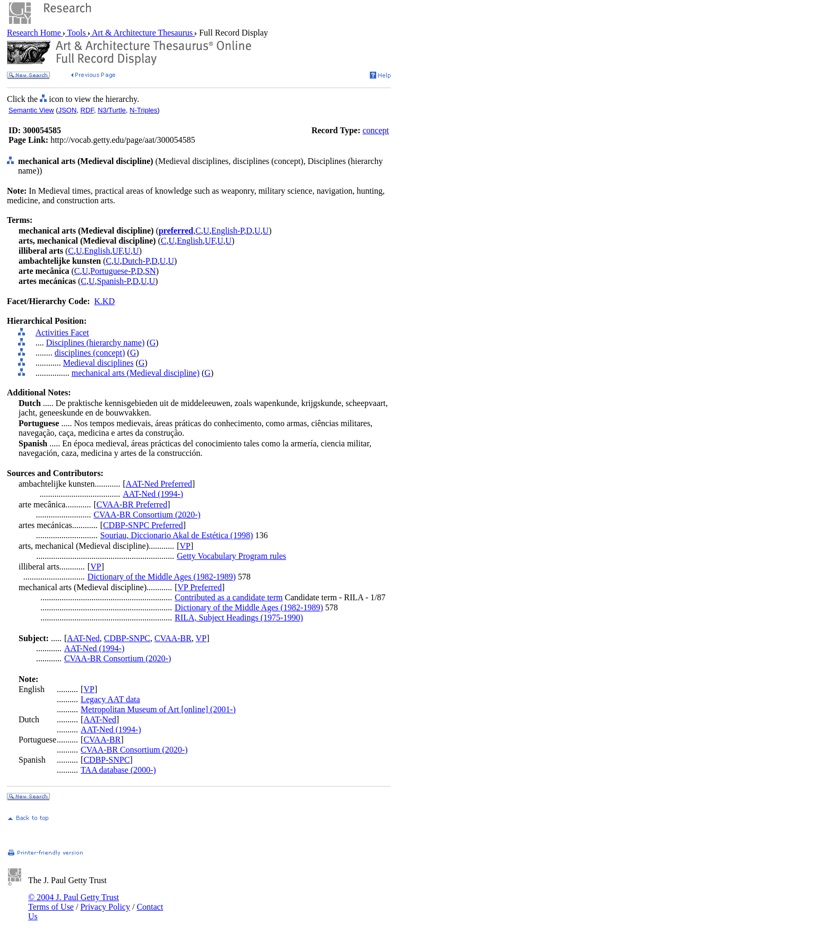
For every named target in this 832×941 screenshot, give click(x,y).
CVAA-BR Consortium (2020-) (147, 514)
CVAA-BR (173, 638)
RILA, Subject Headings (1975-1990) (239, 617)
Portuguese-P (112, 270)
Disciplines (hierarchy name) (95, 342)
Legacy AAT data (110, 699)
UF (210, 240)
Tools (76, 32)
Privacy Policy (105, 906)
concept (375, 130)
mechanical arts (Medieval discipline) (136, 372)
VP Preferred (200, 587)
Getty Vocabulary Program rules (231, 555)
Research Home (35, 32)
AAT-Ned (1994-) (153, 493)
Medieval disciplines (98, 362)
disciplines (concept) (90, 352)
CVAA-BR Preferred (132, 504)
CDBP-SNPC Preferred (143, 525)
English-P (227, 230)
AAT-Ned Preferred (159, 483)
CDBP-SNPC (127, 638)
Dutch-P (136, 260)
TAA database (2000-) (118, 769)
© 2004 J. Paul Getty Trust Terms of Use (73, 902)
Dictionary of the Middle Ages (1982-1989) (162, 576)
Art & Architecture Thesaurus (142, 32)
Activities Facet (62, 332)
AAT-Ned (83, 638)
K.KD (104, 301)
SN (150, 270)
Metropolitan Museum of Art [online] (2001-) (158, 709)
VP (185, 545)
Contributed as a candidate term (228, 597)
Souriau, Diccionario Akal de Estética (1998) (176, 535)
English (190, 240)
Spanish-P (114, 281)
